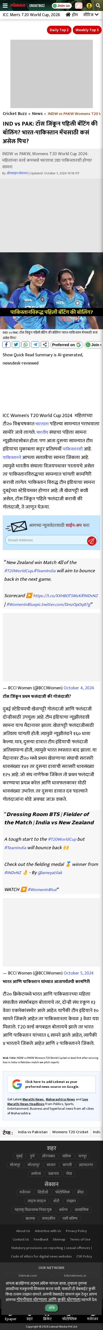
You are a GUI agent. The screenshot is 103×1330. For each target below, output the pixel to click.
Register (92, 541)
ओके (51, 1308)
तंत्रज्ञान (71, 1201)
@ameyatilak (50, 873)
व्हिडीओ (43, 1192)
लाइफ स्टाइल (36, 1201)
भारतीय (42, 432)
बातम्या (30, 1219)
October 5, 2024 (79, 973)
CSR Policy (84, 1256)
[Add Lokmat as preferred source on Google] (66, 344)
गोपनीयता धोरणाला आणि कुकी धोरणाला (48, 1299)
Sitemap (59, 1239)
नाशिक (66, 1156)
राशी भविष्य (69, 1219)
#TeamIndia (44, 571)
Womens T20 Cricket (70, 1132)
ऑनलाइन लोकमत (17, 173)
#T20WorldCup (18, 571)
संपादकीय (48, 1219)
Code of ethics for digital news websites (41, 1256)
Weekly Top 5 (87, 30)
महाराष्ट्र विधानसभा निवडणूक (33, 1210)
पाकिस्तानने (12, 457)
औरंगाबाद (48, 1156)
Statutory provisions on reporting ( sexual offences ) (51, 1248)
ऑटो (56, 1201)
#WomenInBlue (20, 604)
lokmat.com (28, 1276)
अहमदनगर (86, 1165)
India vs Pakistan (33, 1132)
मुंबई (19, 1156)
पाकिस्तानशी (73, 449)
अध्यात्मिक (82, 1210)
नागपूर (82, 1156)
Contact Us (21, 1239)
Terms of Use (80, 1239)
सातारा (51, 1165)
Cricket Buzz (15, 114)
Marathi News (33, 1099)
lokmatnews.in (75, 1276)
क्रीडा (80, 1192)
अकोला (36, 1174)
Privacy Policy (76, 1231)
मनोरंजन (25, 1192)
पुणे (32, 1156)
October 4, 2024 (79, 688)
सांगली (67, 1165)
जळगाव (53, 1174)
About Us (23, 1231)
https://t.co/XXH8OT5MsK (57, 596)
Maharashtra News (60, 1099)
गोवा (69, 1174)
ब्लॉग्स (63, 1210)
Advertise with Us (48, 1231)
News (37, 114)
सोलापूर (15, 1165)
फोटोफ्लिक (62, 1192)
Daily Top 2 (59, 30)
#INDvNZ (89, 596)
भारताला (42, 424)
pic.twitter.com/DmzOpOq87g (62, 604)
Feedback (41, 1239)
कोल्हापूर (33, 1165)
